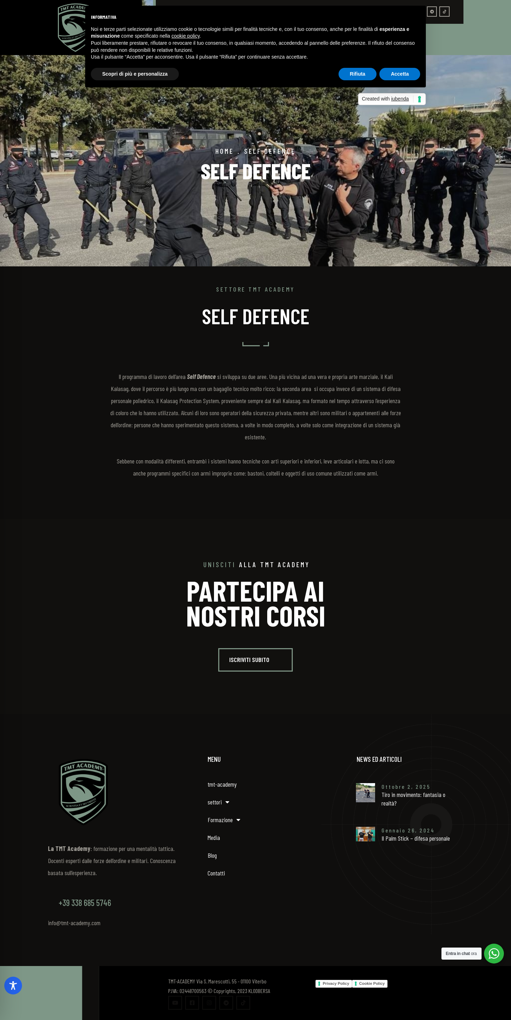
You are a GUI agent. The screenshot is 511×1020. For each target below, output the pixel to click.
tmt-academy (222, 784)
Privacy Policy (336, 983)
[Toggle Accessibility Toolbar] (13, 985)
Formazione (224, 819)
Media (214, 837)
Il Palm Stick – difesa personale (415, 838)
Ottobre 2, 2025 (405, 786)
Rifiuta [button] (358, 74)
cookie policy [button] (185, 36)
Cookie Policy (372, 983)
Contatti (216, 873)
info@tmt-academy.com (74, 923)
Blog (212, 855)
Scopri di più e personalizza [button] (134, 74)
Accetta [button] (400, 74)
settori (218, 802)
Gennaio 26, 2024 (408, 830)
